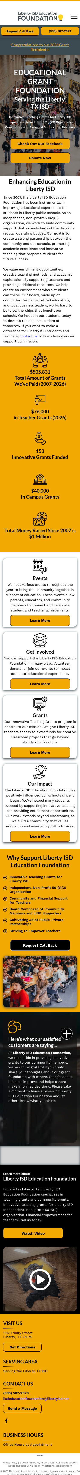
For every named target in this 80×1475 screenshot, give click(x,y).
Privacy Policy (10, 1462)
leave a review (42, 1091)
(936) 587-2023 (16, 1393)
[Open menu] (74, 16)
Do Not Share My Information (38, 1462)
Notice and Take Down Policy (24, 1465)
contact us (29, 336)
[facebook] (6, 1421)
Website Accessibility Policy (57, 1465)
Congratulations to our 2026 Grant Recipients (40, 47)
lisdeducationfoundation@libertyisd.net (36, 1399)
